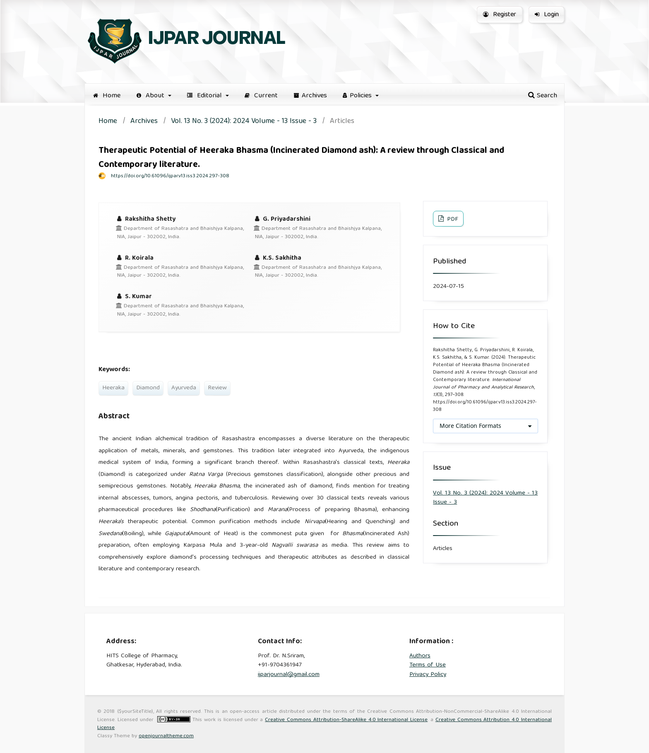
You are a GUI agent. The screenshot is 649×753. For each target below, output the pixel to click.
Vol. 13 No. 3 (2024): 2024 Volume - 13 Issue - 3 (244, 122)
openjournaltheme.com (166, 736)
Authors (419, 656)
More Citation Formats (470, 426)
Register (499, 15)
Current (261, 96)
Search (542, 96)
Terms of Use (427, 665)
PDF (451, 219)
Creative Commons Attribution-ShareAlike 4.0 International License (346, 720)
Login (547, 15)
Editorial (205, 96)
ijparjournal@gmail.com (289, 674)
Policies (358, 96)
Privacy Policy (427, 674)
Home (106, 96)
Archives (310, 96)
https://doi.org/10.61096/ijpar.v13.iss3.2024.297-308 (170, 176)
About (151, 96)
